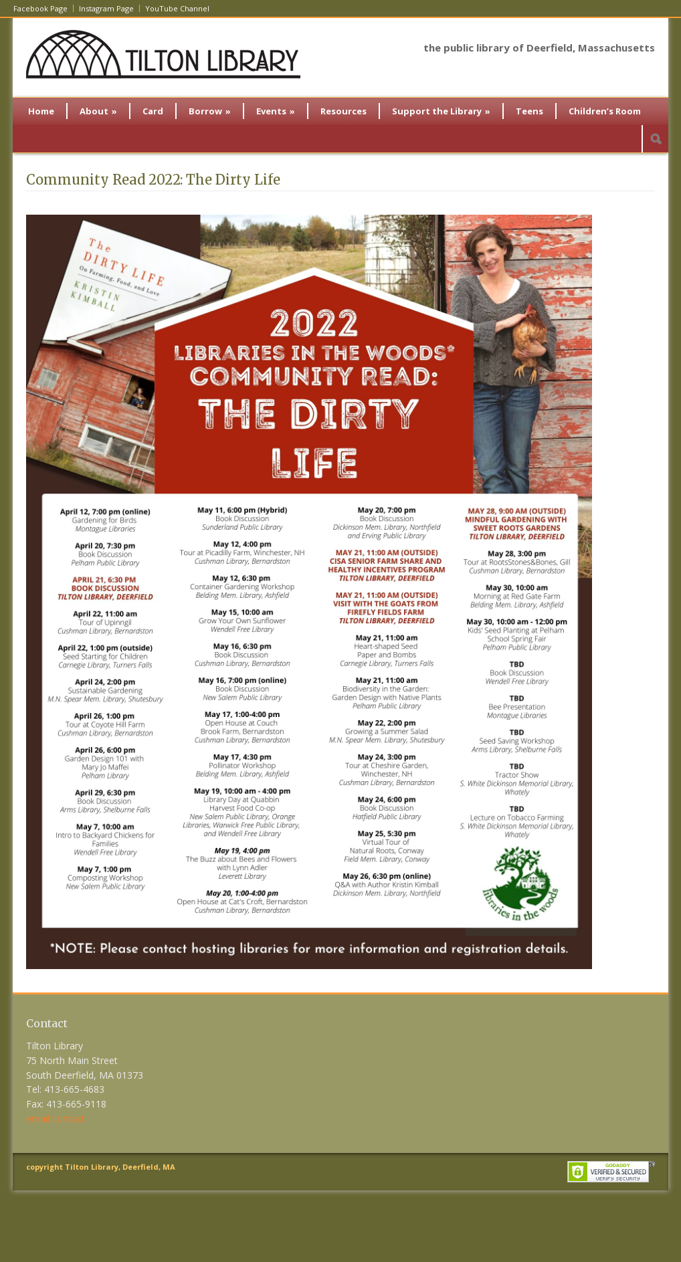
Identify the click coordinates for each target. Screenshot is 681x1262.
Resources (343, 111)
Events (275, 111)
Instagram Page (106, 8)
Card (152, 111)
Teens (529, 111)
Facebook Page (40, 8)
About (98, 111)
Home (41, 111)
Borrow (210, 111)
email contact (55, 1118)
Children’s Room (605, 111)
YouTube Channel (177, 8)
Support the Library (441, 111)
